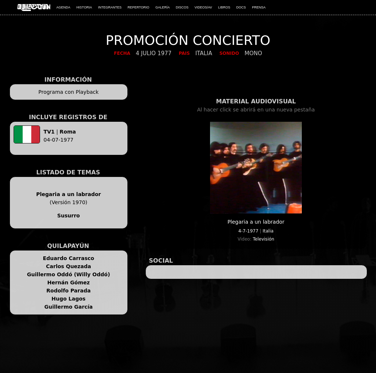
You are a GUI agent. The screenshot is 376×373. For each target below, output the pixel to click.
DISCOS (182, 7)
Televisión (263, 239)
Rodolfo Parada (68, 291)
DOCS (241, 7)
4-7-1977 (248, 231)
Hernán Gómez (68, 282)
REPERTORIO (138, 7)
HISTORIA (84, 7)
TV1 (49, 132)
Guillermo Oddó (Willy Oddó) (68, 274)
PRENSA (258, 7)
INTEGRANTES (110, 7)
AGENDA (63, 7)
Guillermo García (68, 307)
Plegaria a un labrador (68, 194)
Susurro (68, 216)
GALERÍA (162, 7)
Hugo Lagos (68, 299)
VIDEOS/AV (203, 7)
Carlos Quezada (68, 266)
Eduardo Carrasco (68, 258)
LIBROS (224, 7)
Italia (268, 231)
